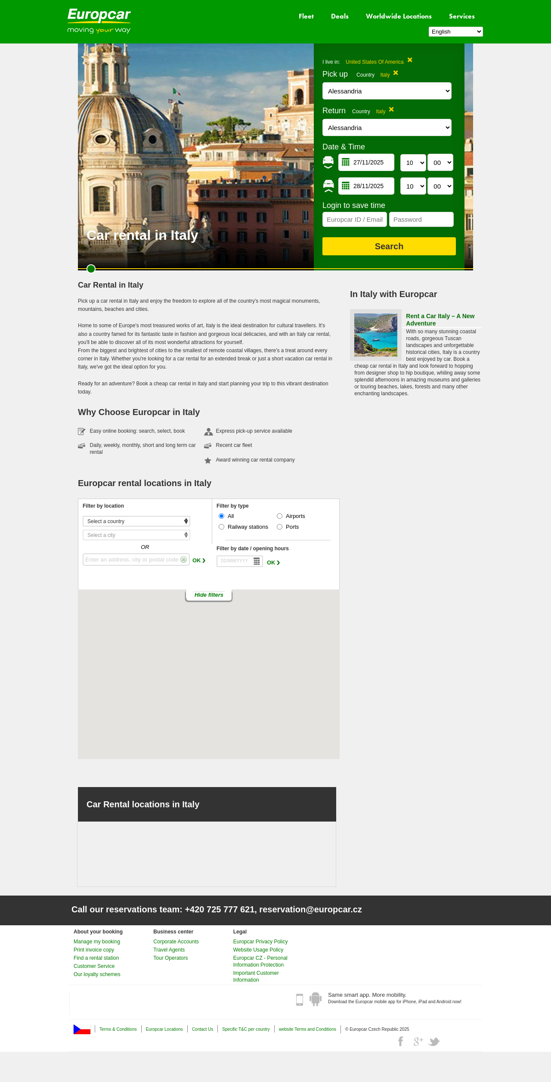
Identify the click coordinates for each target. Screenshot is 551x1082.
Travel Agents (169, 950)
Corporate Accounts (175, 942)
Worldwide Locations (399, 16)
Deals (340, 16)
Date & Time (343, 147)
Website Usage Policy (258, 950)
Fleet (306, 16)
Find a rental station (96, 958)
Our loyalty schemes (97, 974)
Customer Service (94, 966)
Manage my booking (97, 942)
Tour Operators (170, 958)
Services (462, 16)
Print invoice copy (94, 950)
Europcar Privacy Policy (260, 942)
